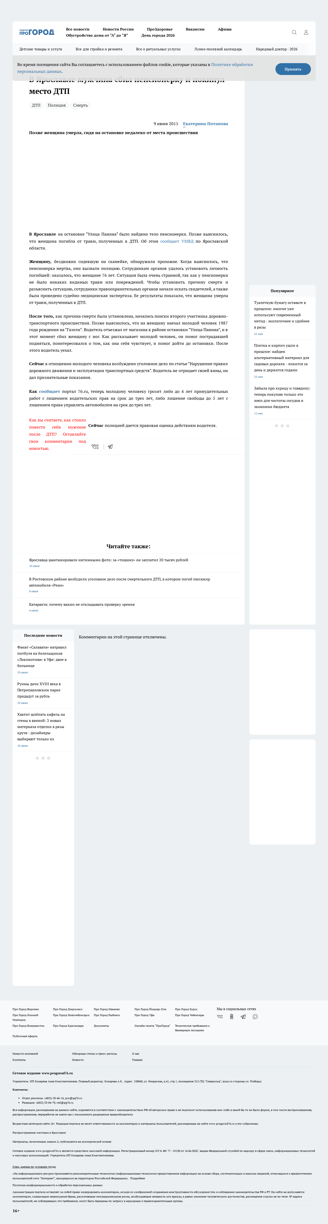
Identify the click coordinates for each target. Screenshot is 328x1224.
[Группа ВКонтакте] (220, 1016)
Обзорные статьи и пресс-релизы (94, 1053)
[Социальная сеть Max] (255, 1016)
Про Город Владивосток (28, 1025)
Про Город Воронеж (26, 1009)
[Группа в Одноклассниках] (232, 1016)
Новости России (118, 29)
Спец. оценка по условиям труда (34, 1166)
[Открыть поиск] (294, 32)
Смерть (80, 105)
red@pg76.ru (65, 1102)
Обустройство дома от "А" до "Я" (97, 35)
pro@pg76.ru (73, 1098)
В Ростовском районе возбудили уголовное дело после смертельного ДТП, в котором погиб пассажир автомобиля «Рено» (128, 585)
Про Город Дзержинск (67, 1009)
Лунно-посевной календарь (218, 49)
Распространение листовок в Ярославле (39, 1132)
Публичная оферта (25, 1036)
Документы (101, 1025)
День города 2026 (158, 35)
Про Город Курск (186, 1009)
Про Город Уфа (144, 1015)
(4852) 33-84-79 (45, 1102)
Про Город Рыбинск (107, 1015)
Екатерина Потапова (205, 123)
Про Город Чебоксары (189, 1015)
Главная (137, 1060)
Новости (78, 1060)
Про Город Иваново (107, 1009)
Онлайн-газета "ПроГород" (153, 1025)
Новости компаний (25, 1053)
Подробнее (137, 1178)
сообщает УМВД (176, 241)
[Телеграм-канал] (243, 1016)
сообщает (49, 391)
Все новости (78, 29)
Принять (293, 69)
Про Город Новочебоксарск (71, 1015)
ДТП (36, 105)
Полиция (57, 105)
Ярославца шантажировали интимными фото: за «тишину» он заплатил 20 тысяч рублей (128, 563)
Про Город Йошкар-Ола (150, 1009)
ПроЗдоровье (160, 29)
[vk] (95, 446)
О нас (135, 1053)
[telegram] (112, 446)
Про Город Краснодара (68, 1025)
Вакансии (195, 29)
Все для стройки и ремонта (99, 49)
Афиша (225, 29)
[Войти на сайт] (306, 32)
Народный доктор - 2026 (277, 49)
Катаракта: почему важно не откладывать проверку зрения (128, 608)
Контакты (19, 1060)
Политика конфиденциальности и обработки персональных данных (58, 1185)
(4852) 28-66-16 (54, 1098)
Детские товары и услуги (40, 49)
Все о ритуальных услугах (158, 49)
